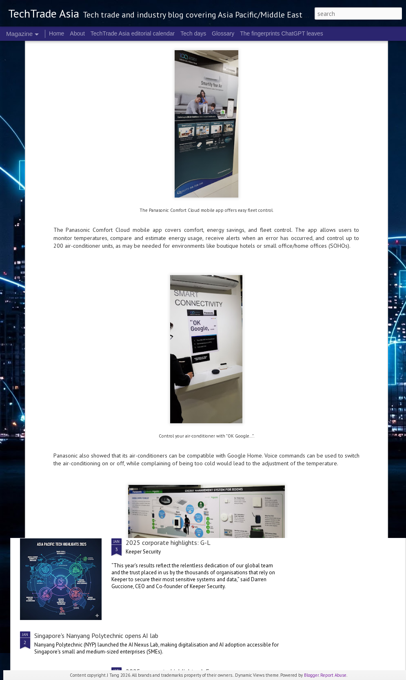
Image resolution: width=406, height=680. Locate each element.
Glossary (223, 33)
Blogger (311, 675)
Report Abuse (333, 675)
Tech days (193, 33)
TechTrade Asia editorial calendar (133, 33)
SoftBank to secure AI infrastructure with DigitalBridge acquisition (125, 486)
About (77, 33)
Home (56, 33)
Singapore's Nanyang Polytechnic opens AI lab (96, 635)
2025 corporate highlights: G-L (168, 542)
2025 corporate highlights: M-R (169, 393)
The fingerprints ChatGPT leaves (281, 33)
